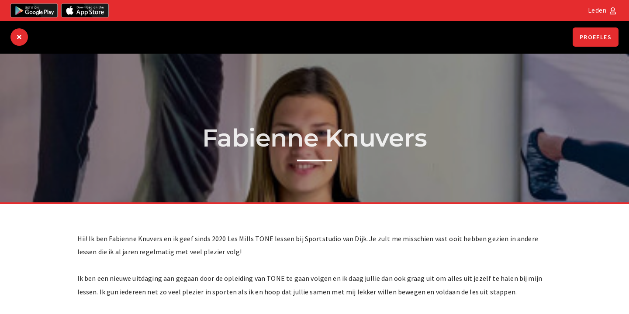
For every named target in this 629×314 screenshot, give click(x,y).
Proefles (596, 37)
